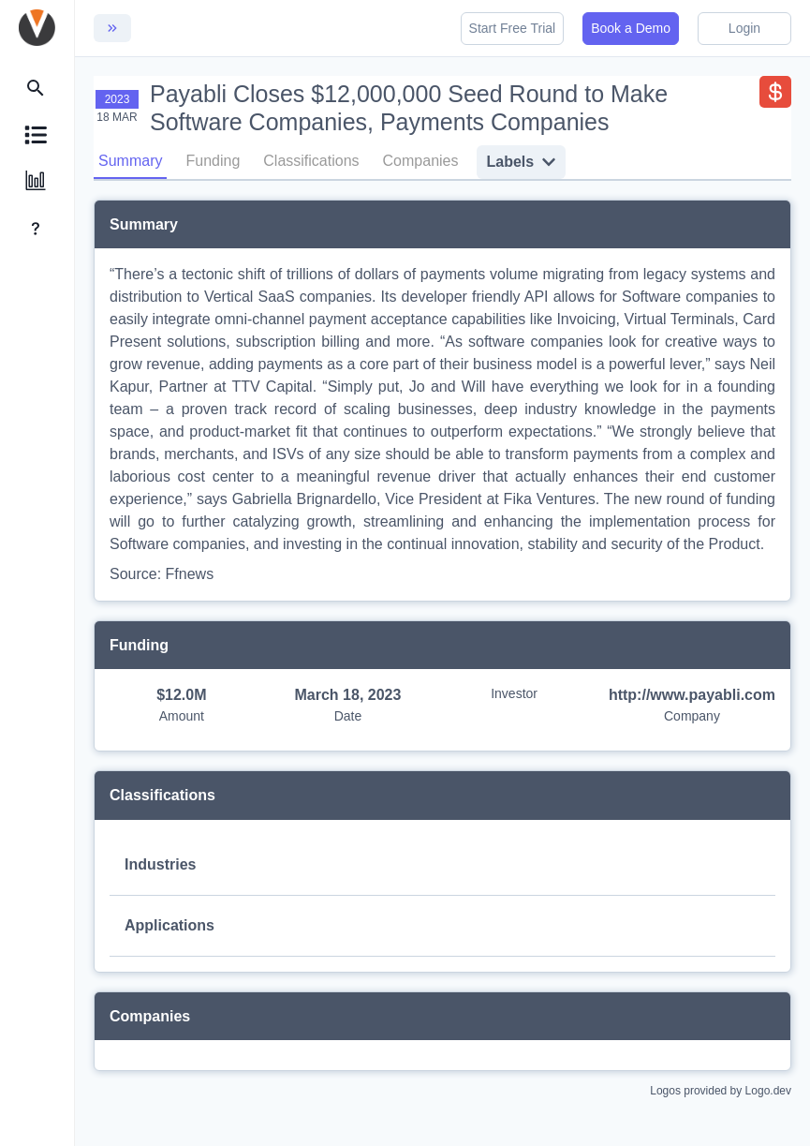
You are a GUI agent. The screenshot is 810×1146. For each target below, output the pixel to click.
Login (744, 28)
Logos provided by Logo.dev (720, 1089)
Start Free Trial (512, 28)
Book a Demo (630, 28)
